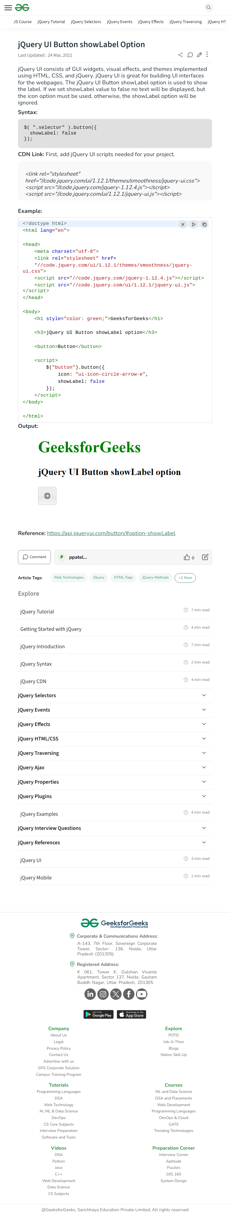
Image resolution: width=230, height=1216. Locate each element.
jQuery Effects (151, 22)
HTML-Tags (123, 577)
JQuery (99, 577)
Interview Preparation (59, 1130)
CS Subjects (58, 1193)
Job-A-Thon (174, 1042)
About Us (58, 1035)
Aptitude (173, 1161)
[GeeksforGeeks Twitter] (115, 994)
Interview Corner (173, 1154)
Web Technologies (69, 577)
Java (59, 1167)
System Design (174, 1181)
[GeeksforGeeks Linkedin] (89, 994)
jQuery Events (119, 22)
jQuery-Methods (155, 577)
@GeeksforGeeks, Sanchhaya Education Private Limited (95, 1210)
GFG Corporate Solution (59, 1068)
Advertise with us (58, 1061)
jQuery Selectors (86, 22)
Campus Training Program (58, 1074)
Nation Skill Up (174, 1054)
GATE (173, 1124)
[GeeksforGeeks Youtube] (140, 994)
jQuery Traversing (186, 22)
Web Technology (58, 1105)
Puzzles (173, 1167)
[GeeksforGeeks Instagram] (102, 994)
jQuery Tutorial (51, 22)
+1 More (185, 578)
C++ (58, 1174)
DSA (59, 1098)
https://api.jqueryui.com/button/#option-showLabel (111, 533)
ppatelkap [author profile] (79, 557)
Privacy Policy (59, 1048)
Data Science (58, 1187)
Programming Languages (59, 1091)
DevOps (59, 1118)
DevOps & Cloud (173, 1118)
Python (58, 1161)
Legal (58, 1042)
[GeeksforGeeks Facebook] (128, 994)
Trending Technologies (173, 1130)
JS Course (22, 22)
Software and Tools (59, 1137)
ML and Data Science (173, 1091)
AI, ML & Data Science (59, 1111)
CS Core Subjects (59, 1124)
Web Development (173, 1105)
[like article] (189, 557)
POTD (174, 1035)
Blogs (174, 1048)
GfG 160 (173, 1174)
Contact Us (58, 1054)
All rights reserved (170, 1210)
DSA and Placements (173, 1098)
